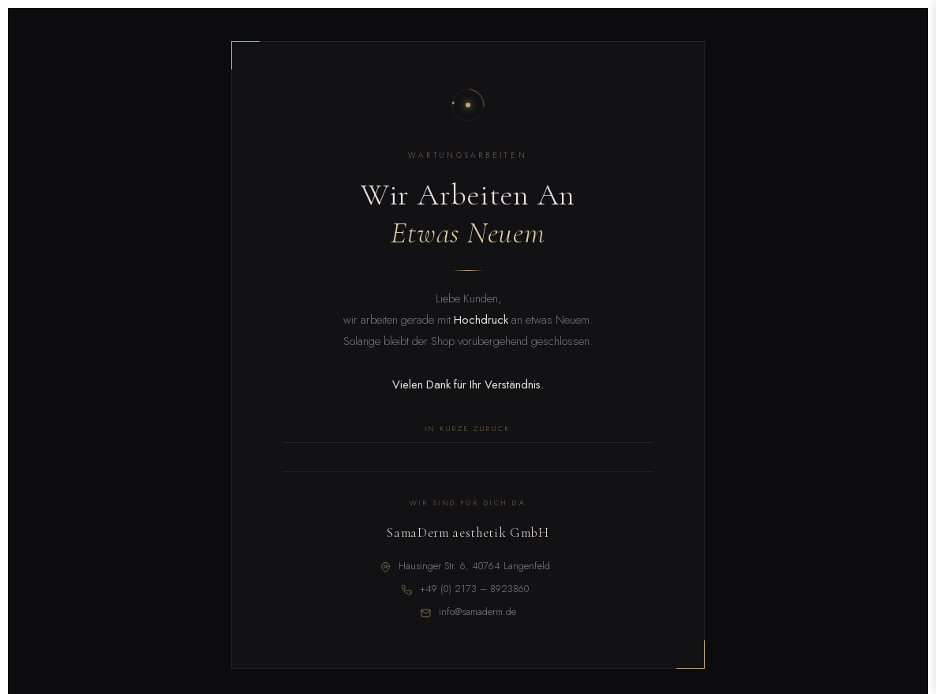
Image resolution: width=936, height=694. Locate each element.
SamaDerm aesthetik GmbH (467, 532)
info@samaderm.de (477, 612)
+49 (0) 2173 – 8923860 (474, 589)
